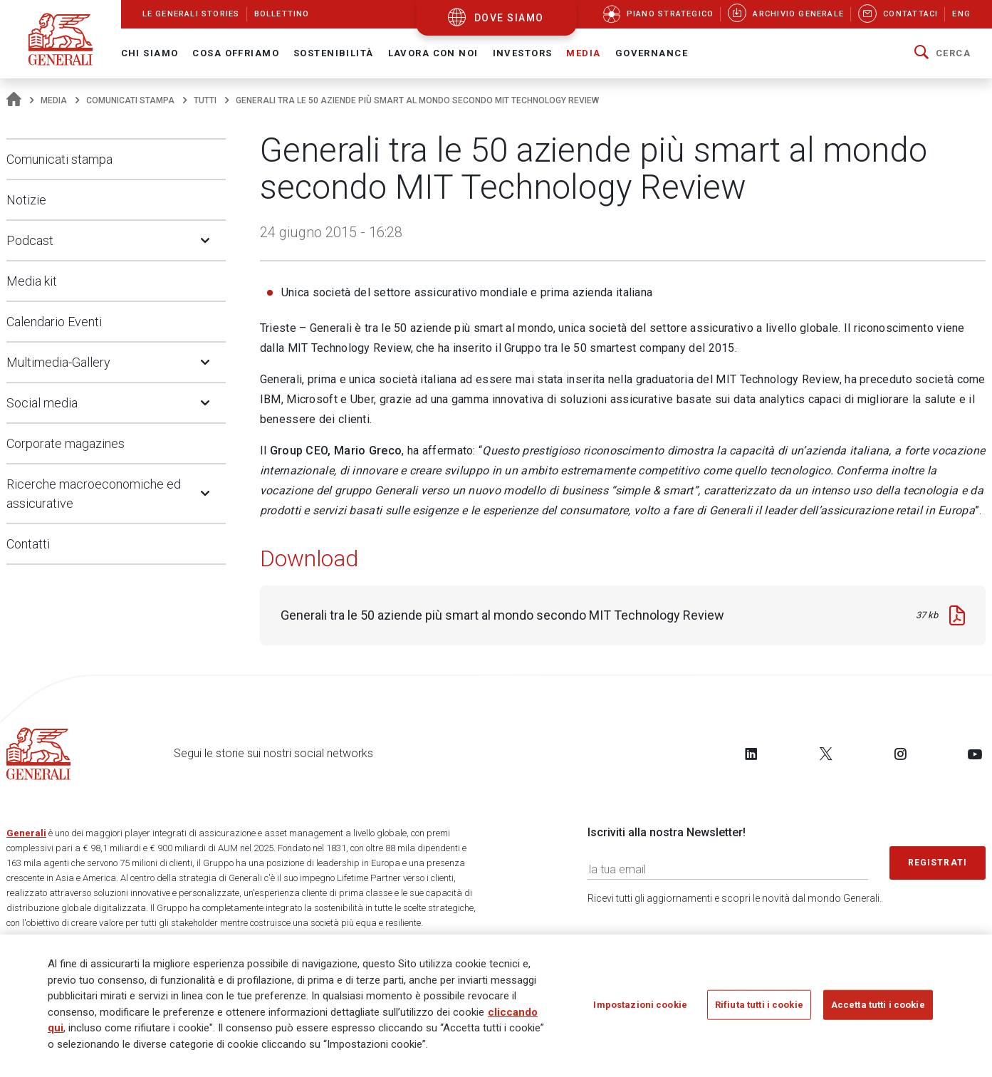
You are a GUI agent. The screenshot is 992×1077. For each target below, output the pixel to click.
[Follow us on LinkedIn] (751, 753)
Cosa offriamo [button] (235, 53)
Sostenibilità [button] (333, 53)
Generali (26, 833)
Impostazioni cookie (639, 1004)
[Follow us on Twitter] (826, 753)
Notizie (26, 199)
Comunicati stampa (130, 100)
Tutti (205, 100)
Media (54, 100)
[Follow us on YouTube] (975, 753)
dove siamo (509, 18)
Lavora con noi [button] (433, 53)
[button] (942, 53)
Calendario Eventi (54, 321)
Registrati (938, 863)
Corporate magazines (65, 443)
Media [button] (583, 53)
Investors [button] (523, 53)
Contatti (28, 543)
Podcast (29, 240)
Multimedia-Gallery (58, 362)
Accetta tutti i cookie (878, 1004)
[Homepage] (13, 100)
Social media (42, 402)
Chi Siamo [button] (150, 53)
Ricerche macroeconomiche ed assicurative (93, 494)
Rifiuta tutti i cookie (759, 1004)
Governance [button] (651, 53)
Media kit (31, 281)
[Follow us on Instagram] (900, 753)
